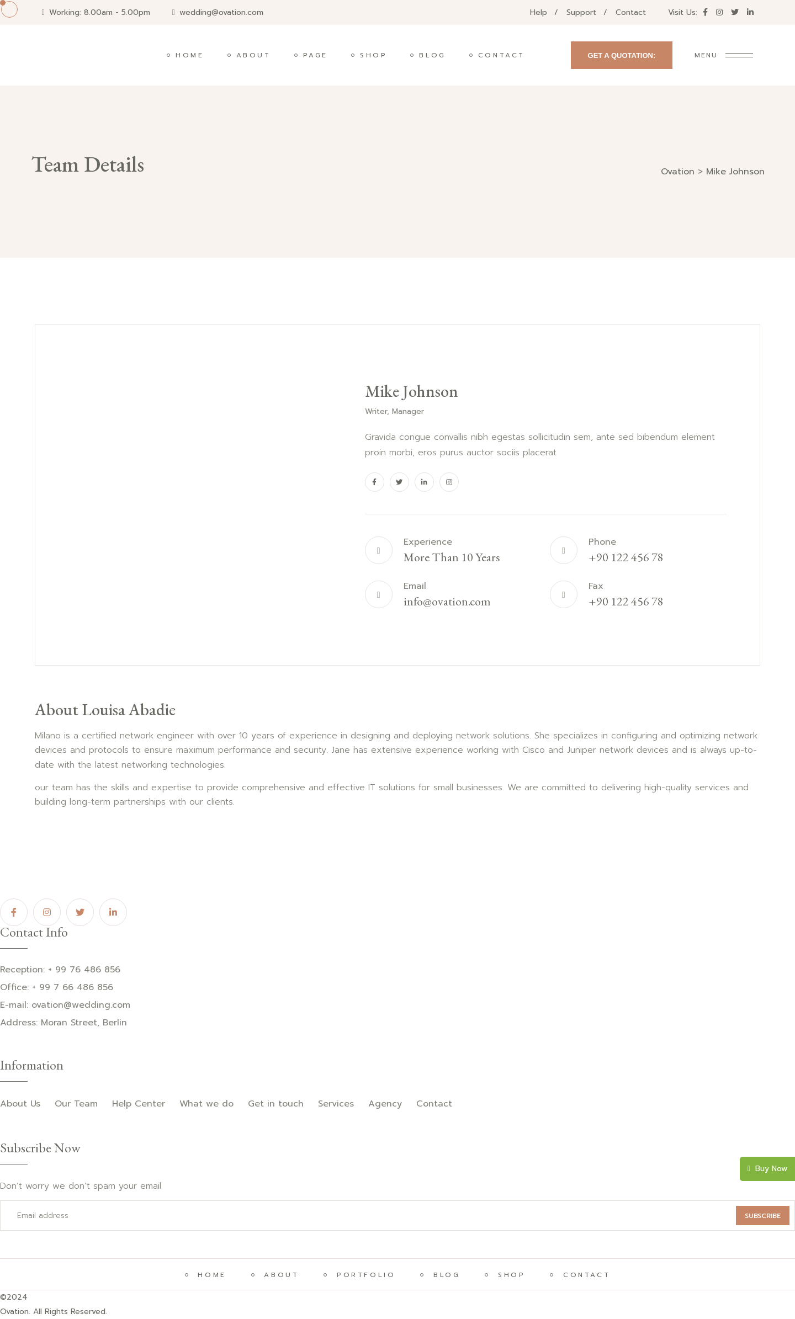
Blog (432, 55)
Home (190, 55)
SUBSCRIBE (763, 1216)
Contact (631, 12)
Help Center (138, 1104)
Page (315, 55)
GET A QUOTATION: (622, 55)
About (253, 55)
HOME (210, 1275)
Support (581, 12)
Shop (373, 55)
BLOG (444, 1275)
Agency (385, 1104)
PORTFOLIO (363, 1275)
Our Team (76, 1104)
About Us (20, 1104)
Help (538, 12)
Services (336, 1104)
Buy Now (767, 1168)
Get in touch (276, 1104)
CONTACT (584, 1275)
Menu (706, 55)
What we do (206, 1104)
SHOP (509, 1275)
